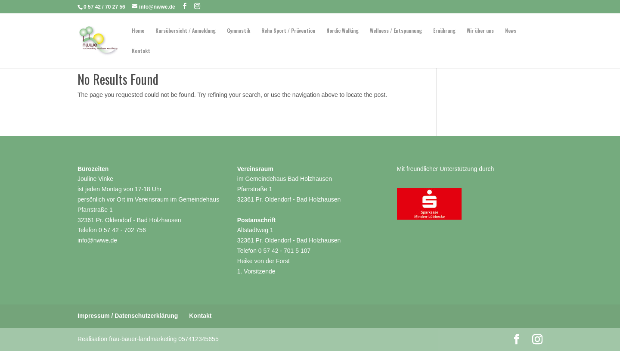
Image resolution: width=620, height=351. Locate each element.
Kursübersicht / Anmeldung (185, 31)
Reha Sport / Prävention (288, 31)
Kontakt (141, 51)
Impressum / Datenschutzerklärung (128, 315)
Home (138, 31)
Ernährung (444, 31)
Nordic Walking (342, 31)
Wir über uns (480, 31)
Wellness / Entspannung (396, 31)
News (510, 31)
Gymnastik (238, 31)
